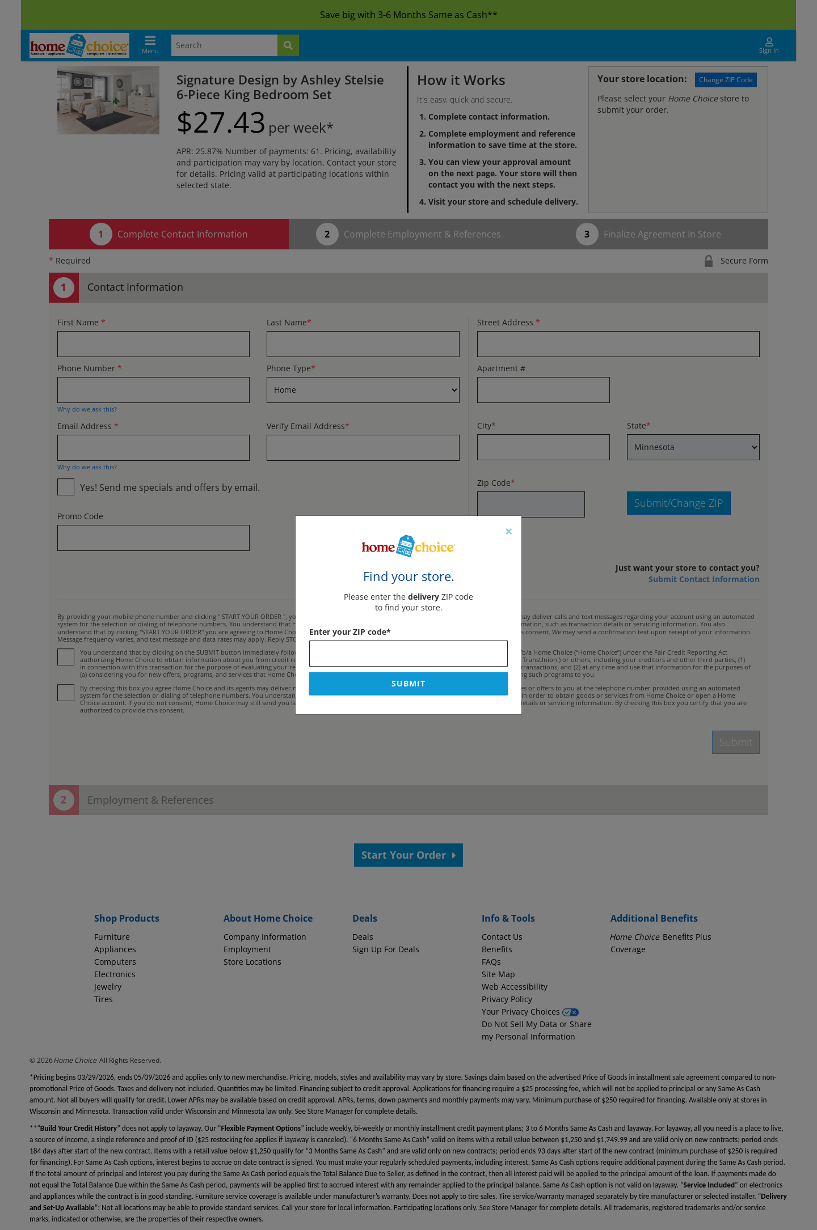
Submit (408, 683)
